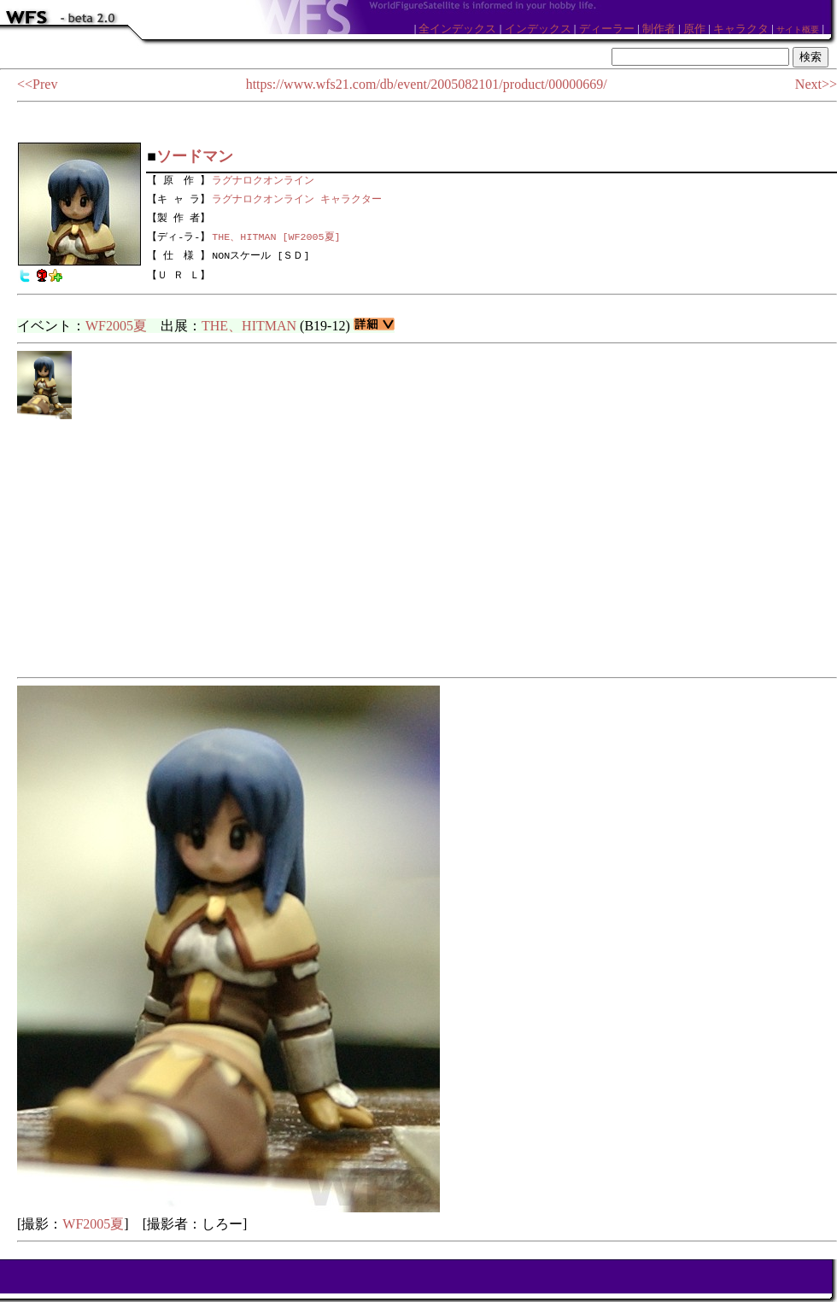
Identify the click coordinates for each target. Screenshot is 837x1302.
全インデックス (457, 28)
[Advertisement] (427, 549)
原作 (694, 28)
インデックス (538, 28)
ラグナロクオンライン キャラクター (297, 197)
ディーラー (607, 28)
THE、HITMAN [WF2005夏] (276, 236)
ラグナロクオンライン (263, 178)
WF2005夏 (116, 325)
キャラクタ (741, 28)
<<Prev (37, 84)
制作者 (659, 28)
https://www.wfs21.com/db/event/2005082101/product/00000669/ (426, 84)
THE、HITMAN (249, 325)
